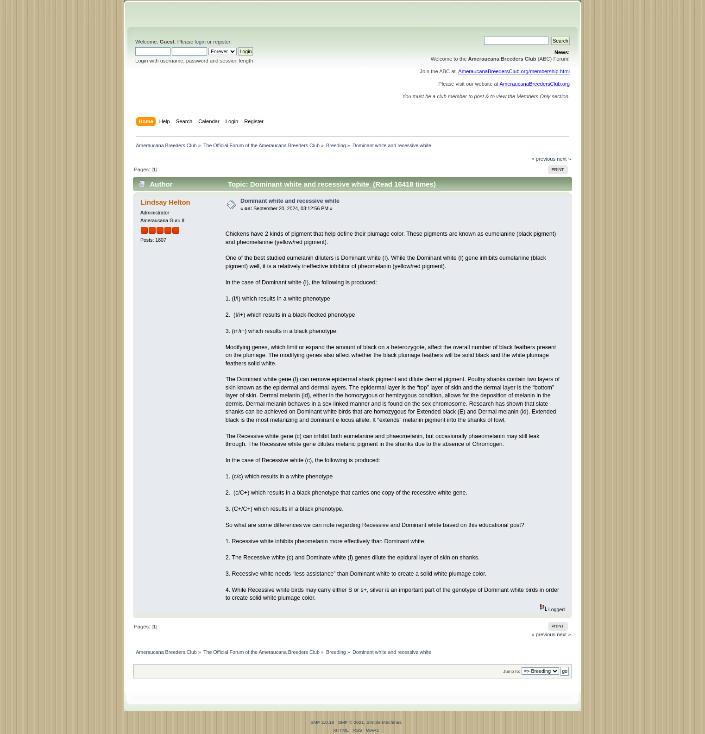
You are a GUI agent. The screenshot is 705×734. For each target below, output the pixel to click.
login (200, 41)
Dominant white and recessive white (290, 201)
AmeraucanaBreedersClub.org (534, 84)
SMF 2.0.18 (322, 722)
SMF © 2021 (351, 722)
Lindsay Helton (165, 202)
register (221, 41)
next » (564, 159)
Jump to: (511, 671)
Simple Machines (384, 722)
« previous (543, 159)
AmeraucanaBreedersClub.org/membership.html (514, 71)
